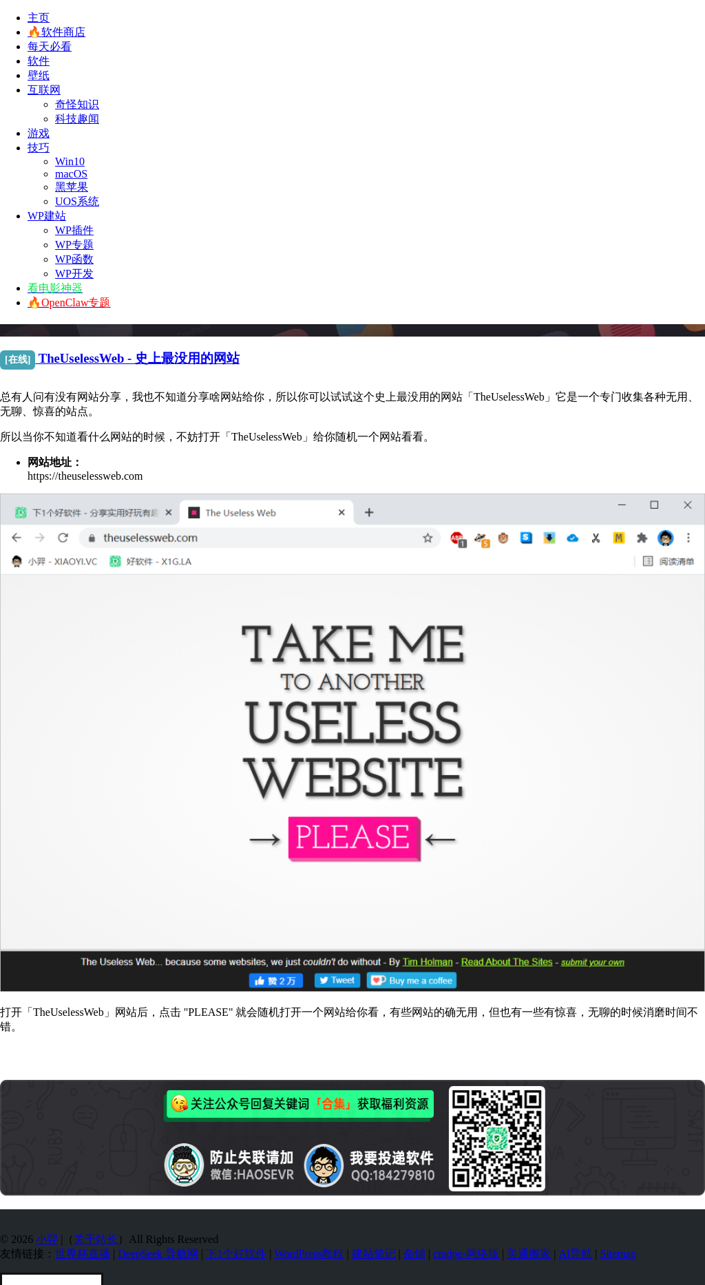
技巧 (39, 147)
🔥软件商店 (56, 32)
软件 (39, 61)
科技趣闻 (77, 119)
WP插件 (74, 230)
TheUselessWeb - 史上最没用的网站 (120, 358)
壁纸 (39, 75)
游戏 (39, 133)
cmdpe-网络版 (466, 1254)
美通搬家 (529, 1254)
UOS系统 (77, 201)
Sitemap (618, 1254)
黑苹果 (71, 187)
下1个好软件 (236, 1254)
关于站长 (96, 1239)
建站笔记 (374, 1254)
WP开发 (74, 273)
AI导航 (575, 1254)
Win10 (70, 161)
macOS (71, 174)
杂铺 (414, 1254)
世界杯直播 (82, 1254)
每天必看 (50, 46)
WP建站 (47, 216)
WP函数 (74, 259)
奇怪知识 (77, 104)
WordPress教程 (309, 1254)
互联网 (44, 90)
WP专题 (74, 245)
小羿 (47, 1239)
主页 (39, 17)
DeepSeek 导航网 (158, 1254)
